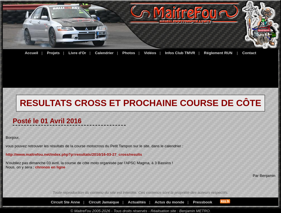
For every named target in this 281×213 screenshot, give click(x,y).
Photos (128, 53)
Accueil (31, 53)
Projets (53, 53)
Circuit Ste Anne (65, 202)
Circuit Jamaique (104, 202)
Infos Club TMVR (180, 53)
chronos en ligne (50, 167)
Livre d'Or (77, 53)
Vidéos (150, 53)
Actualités (137, 202)
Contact (249, 53)
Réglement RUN (218, 53)
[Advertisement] (140, 70)
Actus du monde (169, 202)
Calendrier (104, 53)
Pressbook (202, 202)
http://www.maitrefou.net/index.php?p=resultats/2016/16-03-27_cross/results (74, 154)
